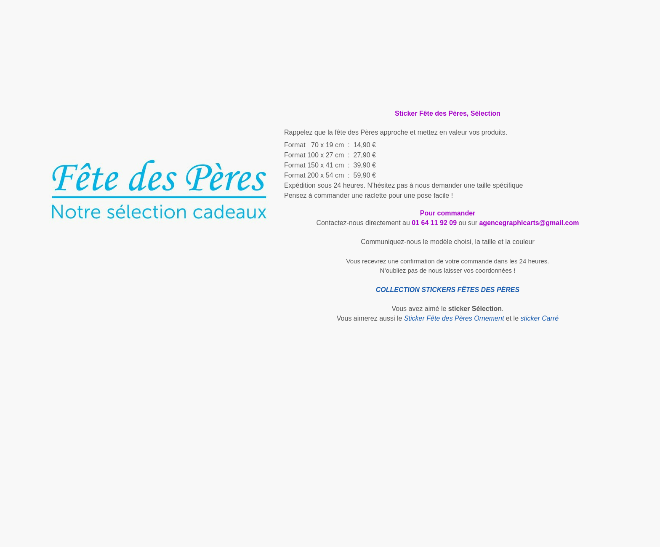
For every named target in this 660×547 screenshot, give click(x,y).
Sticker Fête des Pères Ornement (454, 318)
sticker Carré (539, 318)
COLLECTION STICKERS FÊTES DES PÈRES (447, 289)
